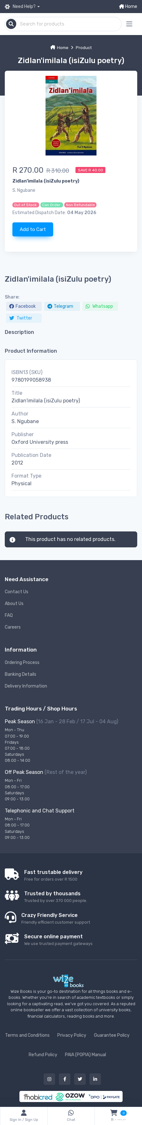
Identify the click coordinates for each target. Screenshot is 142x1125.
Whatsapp (99, 306)
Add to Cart (33, 229)
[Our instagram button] (49, 1079)
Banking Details (20, 674)
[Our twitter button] (80, 1079)
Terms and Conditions (27, 1035)
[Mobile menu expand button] (129, 24)
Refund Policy (43, 1054)
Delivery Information (26, 686)
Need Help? (20, 7)
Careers (13, 627)
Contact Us (16, 592)
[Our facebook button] (64, 1079)
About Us (14, 603)
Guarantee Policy (112, 1035)
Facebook (22, 306)
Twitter (20, 318)
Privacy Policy (71, 1035)
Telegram (60, 306)
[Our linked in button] (95, 1079)
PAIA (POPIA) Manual (85, 1054)
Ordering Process (22, 662)
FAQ (9, 615)
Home (128, 6)
